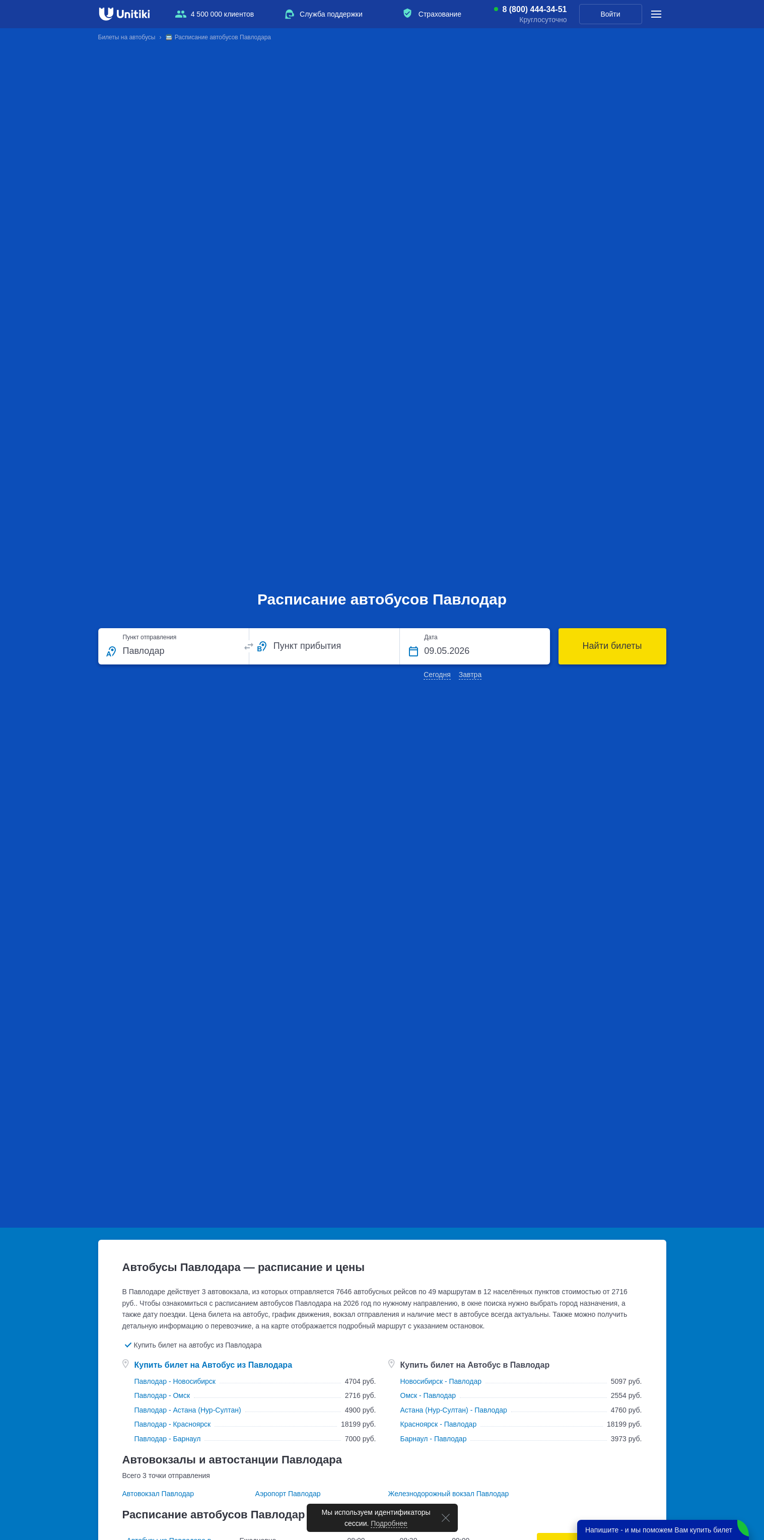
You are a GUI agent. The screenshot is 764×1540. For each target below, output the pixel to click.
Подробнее (389, 1523)
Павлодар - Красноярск (172, 1424)
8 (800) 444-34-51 (534, 10)
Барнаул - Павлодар (433, 1439)
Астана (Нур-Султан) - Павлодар (453, 1410)
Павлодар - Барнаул (167, 1439)
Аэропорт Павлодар (288, 1494)
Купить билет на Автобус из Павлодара (213, 1365)
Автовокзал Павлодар (158, 1494)
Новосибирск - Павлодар (441, 1381)
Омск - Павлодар (428, 1395)
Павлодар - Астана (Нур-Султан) (187, 1410)
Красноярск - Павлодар (438, 1424)
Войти (610, 14)
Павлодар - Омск (162, 1395)
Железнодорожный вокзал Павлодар (448, 1494)
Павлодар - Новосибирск (175, 1381)
